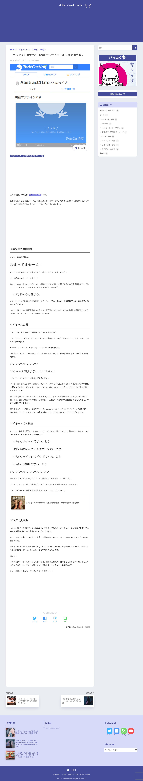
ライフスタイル (108, 138)
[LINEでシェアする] (65, 619)
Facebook (116, 735)
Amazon (106, 125)
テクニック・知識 (110, 143)
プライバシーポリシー (69, 774)
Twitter (109, 735)
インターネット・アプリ (113, 130)
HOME (72, 770)
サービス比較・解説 (109, 121)
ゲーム (104, 116)
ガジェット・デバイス (110, 111)
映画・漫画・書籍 (110, 147)
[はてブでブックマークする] (55, 620)
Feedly (124, 735)
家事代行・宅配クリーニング (114, 134)
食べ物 (104, 156)
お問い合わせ (85, 774)
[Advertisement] (71, 26)
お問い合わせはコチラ (118, 94)
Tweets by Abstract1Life (52, 728)
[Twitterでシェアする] (34, 620)
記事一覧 (56, 774)
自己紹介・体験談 (83, 627)
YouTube (131, 735)
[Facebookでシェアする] (45, 620)
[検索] (134, 47)
